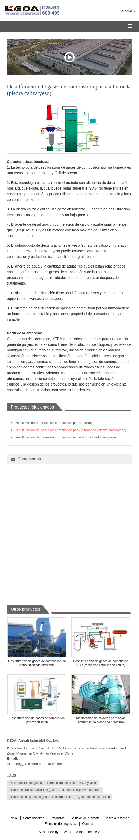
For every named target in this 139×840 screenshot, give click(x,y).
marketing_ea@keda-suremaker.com (34, 764)
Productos (57, 818)
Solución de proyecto (85, 818)
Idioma (128, 11)
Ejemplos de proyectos (61, 824)
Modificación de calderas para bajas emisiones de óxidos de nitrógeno (100, 720)
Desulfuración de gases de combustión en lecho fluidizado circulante (65, 437)
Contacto (88, 824)
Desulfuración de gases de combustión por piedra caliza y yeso (53, 783)
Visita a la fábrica (117, 818)
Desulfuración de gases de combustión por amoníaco (53, 423)
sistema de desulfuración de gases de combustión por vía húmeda (55, 790)
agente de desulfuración (93, 797)
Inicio (13, 818)
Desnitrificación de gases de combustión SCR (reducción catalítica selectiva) (100, 663)
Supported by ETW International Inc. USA (69, 832)
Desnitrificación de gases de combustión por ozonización (37, 720)
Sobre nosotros (33, 818)
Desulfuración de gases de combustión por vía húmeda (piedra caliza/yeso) (70, 430)
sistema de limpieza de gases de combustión (40, 797)
